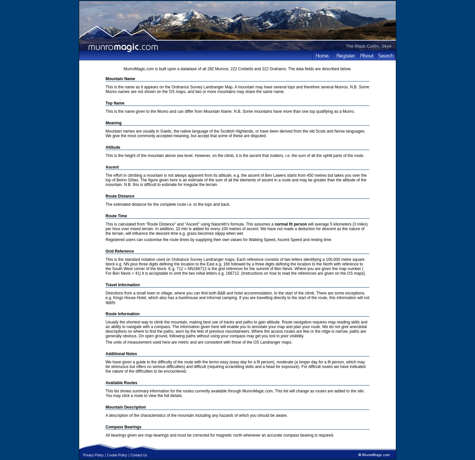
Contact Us (139, 455)
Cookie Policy (117, 455)
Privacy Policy (93, 455)
